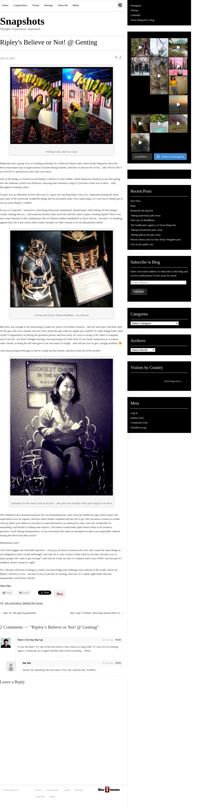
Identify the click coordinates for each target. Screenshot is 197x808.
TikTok (134, 10)
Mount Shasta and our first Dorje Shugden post (156, 239)
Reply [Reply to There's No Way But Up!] (118, 639)
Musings (48, 5)
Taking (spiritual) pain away (146, 215)
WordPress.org (138, 427)
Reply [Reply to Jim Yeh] (118, 662)
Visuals (35, 5)
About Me (63, 5)
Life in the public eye (142, 244)
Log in (134, 412)
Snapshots (22, 21)
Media (76, 5)
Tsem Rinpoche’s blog (142, 20)
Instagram (136, 5)
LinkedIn (135, 15)
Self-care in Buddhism (143, 220)
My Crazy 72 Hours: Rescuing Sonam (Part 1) (95, 612)
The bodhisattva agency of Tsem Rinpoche (153, 225)
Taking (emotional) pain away (147, 229)
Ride (133, 205)
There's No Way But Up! (30, 639)
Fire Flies (136, 200)
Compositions (20, 5)
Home (5, 5)
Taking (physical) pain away (146, 234)
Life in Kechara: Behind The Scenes (24, 603)
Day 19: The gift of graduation (19, 612)
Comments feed (139, 422)
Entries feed (137, 417)
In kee (155, 77)
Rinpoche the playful (142, 210)
